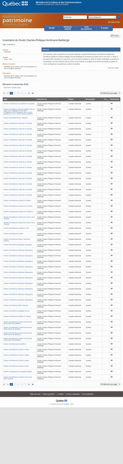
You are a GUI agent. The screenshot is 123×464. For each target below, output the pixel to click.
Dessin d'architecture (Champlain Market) (18, 372)
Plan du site (35, 394)
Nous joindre (49, 394)
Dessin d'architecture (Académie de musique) (19, 104)
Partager (115, 36)
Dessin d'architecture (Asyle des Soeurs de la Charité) (19, 218)
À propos (104, 28)
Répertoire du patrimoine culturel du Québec (52, 4)
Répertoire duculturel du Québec (17, 20)
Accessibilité (88, 394)
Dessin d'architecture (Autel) (13, 234)
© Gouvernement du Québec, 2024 (62, 404)
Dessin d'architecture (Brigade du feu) (16, 311)
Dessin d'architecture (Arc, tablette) (16, 118)
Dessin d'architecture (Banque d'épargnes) (18, 250)
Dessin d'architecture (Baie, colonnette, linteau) (17, 240)
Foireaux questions (86, 28)
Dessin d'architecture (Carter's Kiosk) (16, 349)
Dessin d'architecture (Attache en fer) (16, 228)
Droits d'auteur (73, 394)
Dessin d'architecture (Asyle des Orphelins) (18, 211)
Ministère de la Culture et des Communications (59, 2)
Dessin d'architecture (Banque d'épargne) (18, 245)
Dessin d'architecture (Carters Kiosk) (16, 366)
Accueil (51, 28)
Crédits (60, 394)
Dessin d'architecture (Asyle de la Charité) (18, 206)
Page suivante (30, 93)
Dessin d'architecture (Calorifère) (15, 344)
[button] (81, 49)
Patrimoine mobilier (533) (12, 88)
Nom (5, 99)
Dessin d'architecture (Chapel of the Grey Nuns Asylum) (18, 378)
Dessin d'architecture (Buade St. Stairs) (17, 316)
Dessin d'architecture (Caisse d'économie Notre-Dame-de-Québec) (18, 322)
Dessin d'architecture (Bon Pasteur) (16, 305)
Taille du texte (114, 22)
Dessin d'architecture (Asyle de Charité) (17, 200)
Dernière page (33, 93)
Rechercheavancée (68, 28)
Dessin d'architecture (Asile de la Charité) (18, 123)
